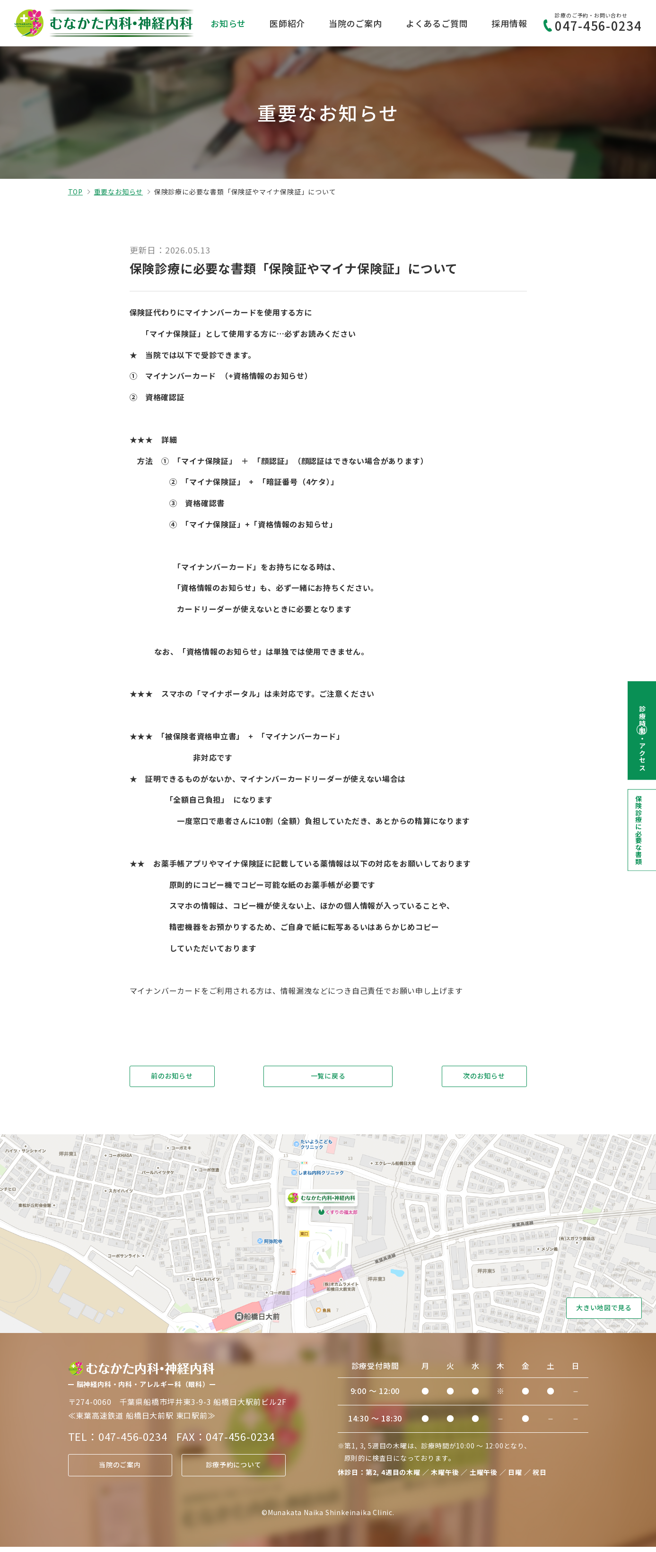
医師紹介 (287, 23)
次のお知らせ (484, 1077)
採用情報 (509, 23)
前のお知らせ (172, 1077)
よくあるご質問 (437, 23)
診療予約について (233, 1470)
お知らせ (228, 23)
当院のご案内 (355, 23)
